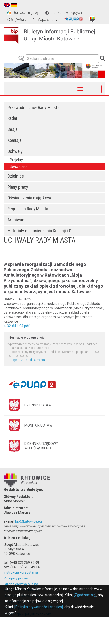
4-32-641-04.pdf (17, 326)
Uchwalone (18, 167)
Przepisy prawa (16, 578)
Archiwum (16, 219)
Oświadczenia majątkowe (29, 197)
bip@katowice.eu (28, 521)
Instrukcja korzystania (21, 572)
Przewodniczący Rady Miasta (33, 107)
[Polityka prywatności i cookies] (38, 607)
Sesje (12, 129)
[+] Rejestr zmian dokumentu (26, 360)
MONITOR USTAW (38, 425)
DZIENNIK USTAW (37, 405)
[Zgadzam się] (85, 595)
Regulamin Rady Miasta (27, 208)
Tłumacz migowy (25, 12)
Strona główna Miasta (21, 584)
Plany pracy (17, 187)
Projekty (16, 160)
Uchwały (15, 151)
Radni (12, 118)
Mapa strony (47, 19)
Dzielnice (15, 176)
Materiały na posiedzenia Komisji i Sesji (42, 230)
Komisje (14, 140)
